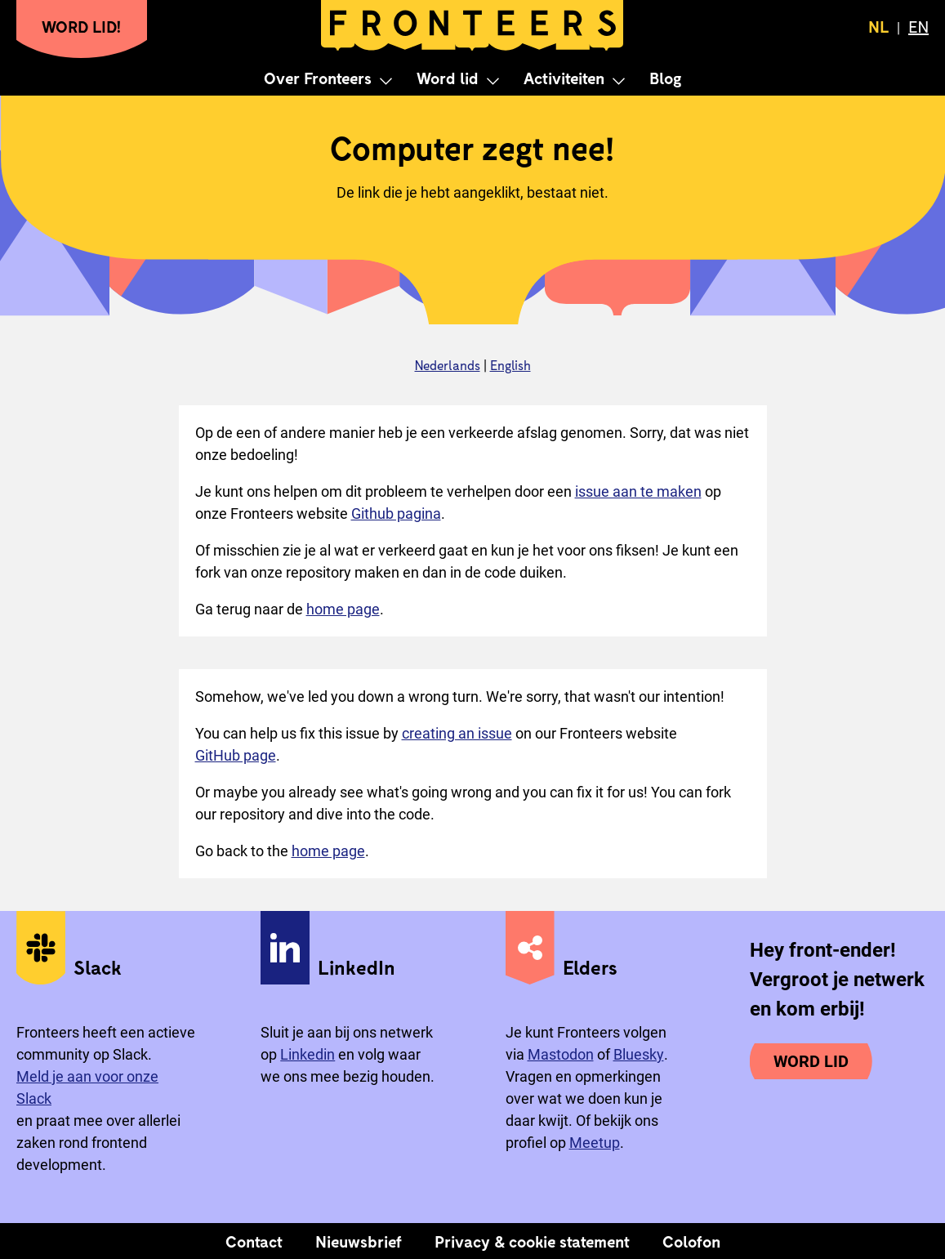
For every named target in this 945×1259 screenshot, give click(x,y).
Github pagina (396, 513)
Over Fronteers (318, 77)
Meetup (594, 1142)
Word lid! (82, 26)
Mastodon (561, 1054)
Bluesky (638, 1054)
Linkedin (307, 1054)
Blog (665, 77)
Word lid (448, 77)
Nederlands (447, 365)
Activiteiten (564, 77)
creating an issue (457, 733)
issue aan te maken (638, 491)
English (510, 365)
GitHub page (235, 755)
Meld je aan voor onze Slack (87, 1087)
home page (343, 609)
